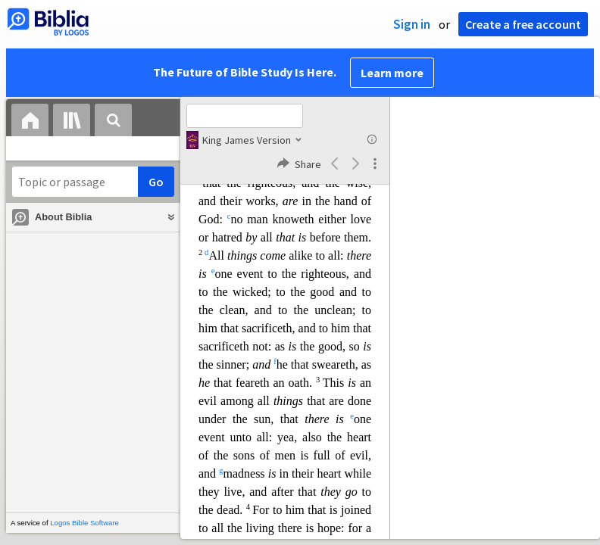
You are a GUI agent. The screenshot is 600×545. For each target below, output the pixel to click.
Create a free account (523, 24)
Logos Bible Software (84, 523)
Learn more (392, 72)
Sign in (411, 24)
